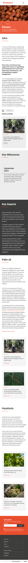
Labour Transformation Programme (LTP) (13, 311)
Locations (6, 546)
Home (3, 24)
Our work (6, 539)
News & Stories (7, 550)
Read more (5, 143)
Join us (5, 544)
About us (6, 541)
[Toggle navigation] (23, 3)
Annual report (9, 110)
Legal (13, 561)
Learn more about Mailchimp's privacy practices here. (15, 530)
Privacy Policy (17, 561)
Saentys (25, 561)
